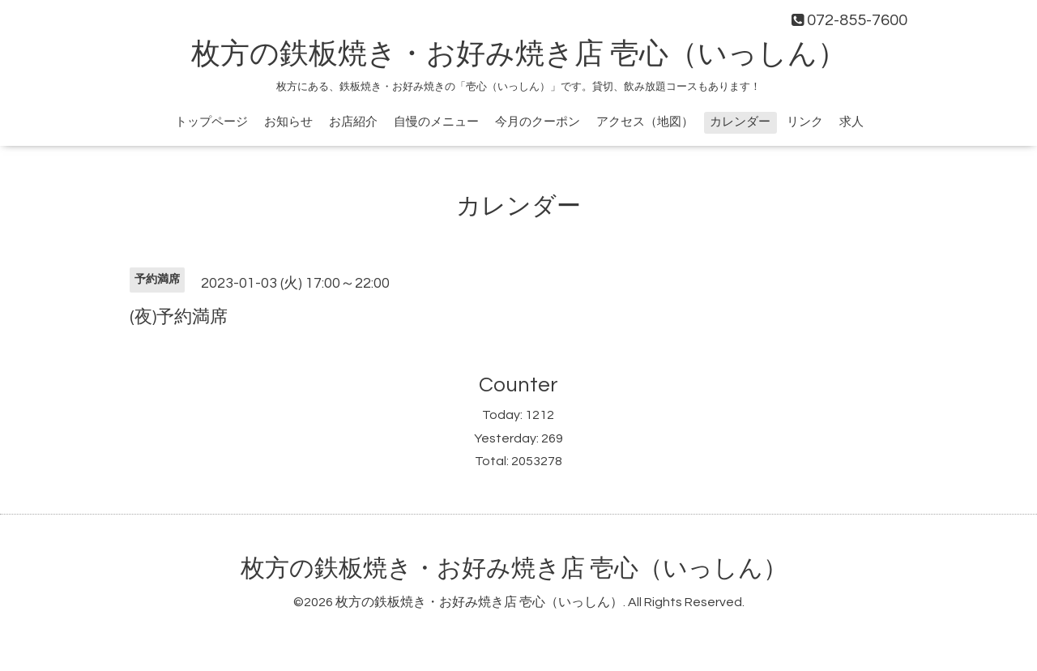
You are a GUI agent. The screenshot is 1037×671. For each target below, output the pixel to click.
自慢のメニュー (436, 122)
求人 (851, 122)
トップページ (211, 122)
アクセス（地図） (644, 122)
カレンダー (740, 122)
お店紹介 (353, 122)
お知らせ (288, 122)
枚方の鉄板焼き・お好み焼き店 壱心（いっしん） (519, 54)
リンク (805, 122)
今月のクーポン (537, 122)
